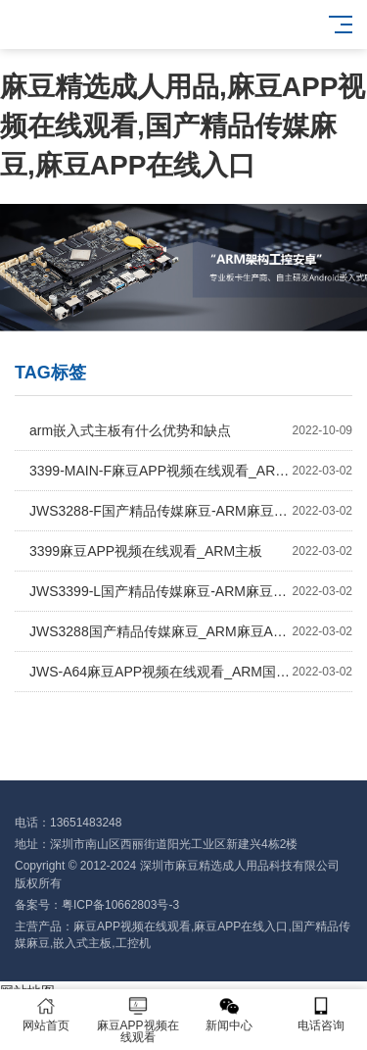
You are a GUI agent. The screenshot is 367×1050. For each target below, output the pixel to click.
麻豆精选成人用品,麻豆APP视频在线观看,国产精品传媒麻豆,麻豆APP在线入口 (182, 126)
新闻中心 (230, 1014)
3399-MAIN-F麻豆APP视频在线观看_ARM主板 (190, 470)
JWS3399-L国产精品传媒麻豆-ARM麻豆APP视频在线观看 (190, 591)
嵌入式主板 (82, 943)
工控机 (133, 943)
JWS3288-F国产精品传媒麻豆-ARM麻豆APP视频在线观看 (190, 510)
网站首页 (46, 1014)
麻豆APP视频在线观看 (132, 926)
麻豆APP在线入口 (241, 926)
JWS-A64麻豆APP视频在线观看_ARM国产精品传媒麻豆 (190, 671)
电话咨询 (321, 1014)
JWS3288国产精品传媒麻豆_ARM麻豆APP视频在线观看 (190, 631)
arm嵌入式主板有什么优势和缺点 (190, 430)
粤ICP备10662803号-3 (120, 905)
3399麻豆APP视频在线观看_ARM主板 (190, 551)
